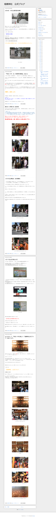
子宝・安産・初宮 (41, 25)
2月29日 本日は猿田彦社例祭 (13, 10)
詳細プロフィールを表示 (42, 17)
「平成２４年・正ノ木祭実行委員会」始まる (16, 74)
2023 (40, 45)
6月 (41, 64)
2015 (40, 56)
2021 (40, 48)
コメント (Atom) (20, 509)
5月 (41, 66)
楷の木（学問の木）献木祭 (12, 106)
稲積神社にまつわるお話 (42, 32)
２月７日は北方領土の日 (11, 259)
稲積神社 (40, 10)
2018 (40, 52)
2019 (40, 50)
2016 (40, 55)
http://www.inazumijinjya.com (43, 15)
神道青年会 (40, 35)
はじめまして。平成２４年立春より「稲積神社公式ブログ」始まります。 (44, 83)
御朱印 (39, 22)
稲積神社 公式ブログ (14, 4)
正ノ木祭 (39, 30)
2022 (40, 46)
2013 (40, 59)
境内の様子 (40, 27)
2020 (40, 49)
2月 (41, 70)
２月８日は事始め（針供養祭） (13, 178)
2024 (40, 43)
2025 (40, 42)
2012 (40, 60)
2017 (40, 53)
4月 (41, 67)
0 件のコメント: (16, 67)
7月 (41, 63)
